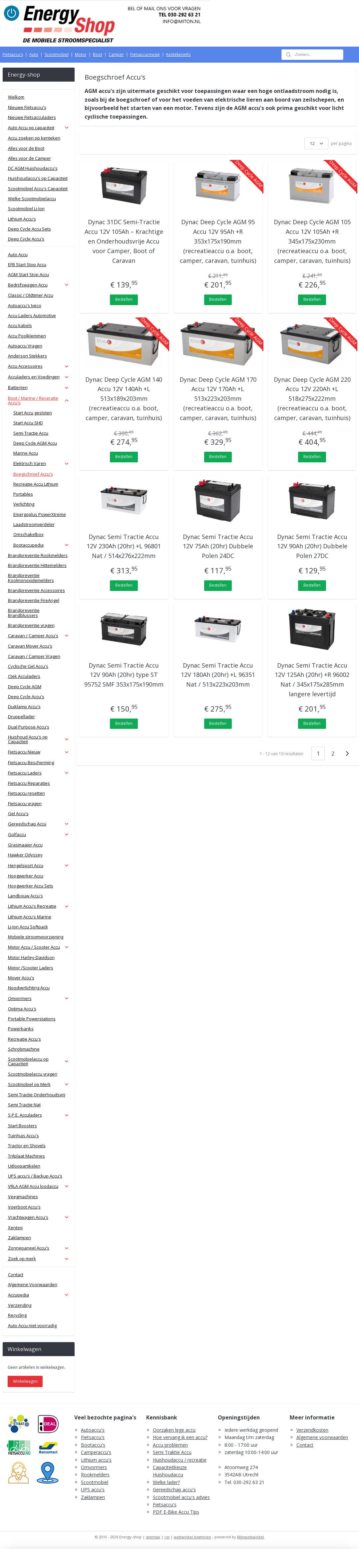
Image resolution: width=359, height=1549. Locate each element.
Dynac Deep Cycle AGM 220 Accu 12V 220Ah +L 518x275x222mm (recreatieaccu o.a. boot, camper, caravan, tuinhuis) (312, 398)
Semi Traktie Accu (172, 1452)
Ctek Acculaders (24, 676)
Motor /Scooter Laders (30, 968)
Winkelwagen (25, 1381)
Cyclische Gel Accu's (28, 666)
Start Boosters (22, 1126)
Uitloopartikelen (24, 1166)
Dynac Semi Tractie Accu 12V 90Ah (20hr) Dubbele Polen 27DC (312, 546)
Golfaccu (38, 834)
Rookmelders (95, 1474)
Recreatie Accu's (24, 1039)
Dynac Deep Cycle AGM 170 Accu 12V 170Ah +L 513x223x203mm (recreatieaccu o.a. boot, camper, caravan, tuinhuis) (218, 398)
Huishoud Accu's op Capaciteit (38, 739)
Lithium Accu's (22, 219)
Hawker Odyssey (25, 855)
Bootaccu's (93, 1445)
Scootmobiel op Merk (38, 1084)
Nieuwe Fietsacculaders (32, 117)
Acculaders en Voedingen (38, 377)
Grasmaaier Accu (25, 845)
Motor (81, 54)
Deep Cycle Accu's (26, 239)
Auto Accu (18, 255)
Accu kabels (20, 325)
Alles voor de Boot (26, 148)
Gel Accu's (18, 813)
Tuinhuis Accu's (23, 1136)
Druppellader (21, 717)
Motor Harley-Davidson (31, 957)
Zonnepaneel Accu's (38, 1248)
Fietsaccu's (13, 54)
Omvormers (38, 998)
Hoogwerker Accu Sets (30, 886)
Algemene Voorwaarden (32, 1285)
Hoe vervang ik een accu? (180, 1437)
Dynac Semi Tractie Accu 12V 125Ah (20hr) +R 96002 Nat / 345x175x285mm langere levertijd (312, 679)
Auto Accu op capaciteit (38, 128)
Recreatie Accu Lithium (35, 484)
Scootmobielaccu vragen (32, 1074)
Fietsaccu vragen (25, 803)
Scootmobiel (57, 54)
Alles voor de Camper (29, 158)
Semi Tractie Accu (30, 433)
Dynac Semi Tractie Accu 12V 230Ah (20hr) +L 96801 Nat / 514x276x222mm (124, 546)
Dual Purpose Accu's (28, 727)
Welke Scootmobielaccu (32, 199)
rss (167, 1536)
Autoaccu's (93, 1430)
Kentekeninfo (178, 54)
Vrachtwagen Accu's (38, 1217)
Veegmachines (23, 1197)
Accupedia (38, 1295)
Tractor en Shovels (27, 1146)
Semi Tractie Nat (24, 1105)
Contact (15, 1275)
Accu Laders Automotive (32, 315)
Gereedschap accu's (174, 1489)
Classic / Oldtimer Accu (30, 295)
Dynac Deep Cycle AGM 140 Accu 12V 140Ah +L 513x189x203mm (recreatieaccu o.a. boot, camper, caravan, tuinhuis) (123, 398)
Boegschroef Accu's (33, 474)
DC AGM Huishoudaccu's (33, 168)
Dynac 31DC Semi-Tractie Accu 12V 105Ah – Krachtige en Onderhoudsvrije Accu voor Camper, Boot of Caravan (124, 241)
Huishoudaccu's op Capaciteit (38, 178)
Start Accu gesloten (32, 413)
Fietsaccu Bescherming (31, 763)
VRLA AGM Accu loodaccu (38, 1186)
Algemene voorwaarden (322, 1437)
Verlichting (23, 504)
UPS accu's (93, 1489)
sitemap (153, 1536)
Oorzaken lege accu (174, 1430)
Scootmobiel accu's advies (181, 1497)
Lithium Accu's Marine (29, 917)
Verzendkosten (312, 1430)
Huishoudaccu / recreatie (179, 1460)
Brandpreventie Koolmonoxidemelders (31, 577)
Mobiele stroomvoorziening (35, 937)
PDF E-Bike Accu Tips (176, 1512)
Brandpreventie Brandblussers (24, 612)
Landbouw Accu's (25, 896)
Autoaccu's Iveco (24, 305)
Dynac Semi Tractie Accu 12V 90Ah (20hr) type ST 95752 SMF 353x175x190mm (124, 675)
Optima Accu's (22, 1009)
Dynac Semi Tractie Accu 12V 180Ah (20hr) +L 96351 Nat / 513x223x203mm (218, 675)
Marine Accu (25, 453)
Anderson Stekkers (27, 356)
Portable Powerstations (32, 1019)
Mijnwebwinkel (250, 1536)
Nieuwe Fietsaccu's (27, 107)
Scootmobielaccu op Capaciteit (38, 1061)
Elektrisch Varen (41, 463)
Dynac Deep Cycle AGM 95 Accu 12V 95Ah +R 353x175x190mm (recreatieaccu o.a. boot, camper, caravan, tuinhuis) (218, 241)
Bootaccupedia (41, 545)
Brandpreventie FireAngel (33, 600)
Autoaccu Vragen (25, 346)
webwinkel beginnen (192, 1536)
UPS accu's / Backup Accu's (35, 1176)
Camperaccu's (96, 1452)
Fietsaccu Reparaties (29, 783)
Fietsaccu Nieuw (38, 752)
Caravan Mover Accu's (30, 646)
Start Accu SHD (28, 423)
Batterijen (38, 387)
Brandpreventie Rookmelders (38, 555)
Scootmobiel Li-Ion (26, 209)
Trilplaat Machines (26, 1156)
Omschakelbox (28, 534)
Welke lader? (166, 1482)
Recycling (17, 1315)
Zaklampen (19, 1238)
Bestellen (124, 299)
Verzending (19, 1305)
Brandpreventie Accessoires (36, 590)
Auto (33, 54)
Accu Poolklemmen (27, 336)
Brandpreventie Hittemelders (37, 565)
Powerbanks (21, 1029)
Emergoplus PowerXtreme (39, 514)
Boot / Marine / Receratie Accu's (38, 400)
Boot (97, 54)
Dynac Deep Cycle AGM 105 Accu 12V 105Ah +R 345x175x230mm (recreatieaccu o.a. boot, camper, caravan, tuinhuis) (312, 241)
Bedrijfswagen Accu (38, 285)
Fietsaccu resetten (26, 793)
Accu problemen (170, 1445)
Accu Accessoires (38, 366)
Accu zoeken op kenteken (34, 138)
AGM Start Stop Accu (28, 274)
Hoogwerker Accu (25, 876)
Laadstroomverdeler (34, 524)
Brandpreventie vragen (31, 625)
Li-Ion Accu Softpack (28, 927)
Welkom (16, 97)
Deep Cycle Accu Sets (29, 229)
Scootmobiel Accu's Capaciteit (38, 189)
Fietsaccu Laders (38, 773)
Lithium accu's (96, 1460)
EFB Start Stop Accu (27, 264)
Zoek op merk (38, 1259)
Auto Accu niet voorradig (32, 1325)
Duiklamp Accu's (24, 707)
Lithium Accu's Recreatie (38, 906)
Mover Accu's (21, 978)
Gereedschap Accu (38, 824)
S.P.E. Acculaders (38, 1115)
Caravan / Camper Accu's (38, 636)
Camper (116, 54)
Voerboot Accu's (24, 1207)
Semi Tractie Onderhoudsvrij (36, 1095)
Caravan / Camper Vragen (34, 656)
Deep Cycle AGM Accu (35, 443)
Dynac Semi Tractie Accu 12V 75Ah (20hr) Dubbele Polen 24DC (218, 546)
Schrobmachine (24, 1049)
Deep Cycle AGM (24, 687)
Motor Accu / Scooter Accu (38, 947)
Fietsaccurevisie (145, 54)
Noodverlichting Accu (29, 988)
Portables (23, 494)
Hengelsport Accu (38, 865)
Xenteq (15, 1228)
